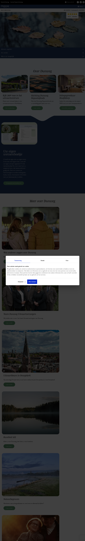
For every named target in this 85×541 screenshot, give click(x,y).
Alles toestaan (66, 281)
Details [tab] (42, 260)
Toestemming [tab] (17, 260)
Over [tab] (67, 260)
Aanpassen (42, 281)
